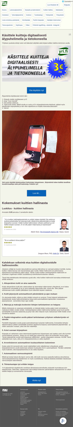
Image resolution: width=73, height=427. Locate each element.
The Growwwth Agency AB (49, 232)
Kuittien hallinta (48, 10)
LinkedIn (22, 413)
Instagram (22, 414)
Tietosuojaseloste (7, 25)
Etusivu (4, 10)
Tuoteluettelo (23, 394)
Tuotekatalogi (38, 15)
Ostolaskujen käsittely (25, 400)
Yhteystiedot (60, 15)
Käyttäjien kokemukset (54, 20)
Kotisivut (28, 15)
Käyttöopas (19, 25)
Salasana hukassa (43, 414)
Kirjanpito (22, 396)
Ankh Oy (56, 253)
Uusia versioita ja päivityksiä (10, 20)
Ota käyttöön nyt (36, 90)
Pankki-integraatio (38, 20)
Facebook (22, 411)
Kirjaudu (67, 5)
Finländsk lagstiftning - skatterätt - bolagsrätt (46, 25)
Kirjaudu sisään (42, 411)
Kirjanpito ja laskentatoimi (32, 10)
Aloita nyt (36, 380)
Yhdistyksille (49, 15)
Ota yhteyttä (41, 415)
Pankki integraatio (24, 393)
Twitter (22, 415)
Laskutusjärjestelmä (16, 10)
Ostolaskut (5, 15)
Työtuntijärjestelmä (17, 15)
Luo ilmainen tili (52, 5)
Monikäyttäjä (26, 20)
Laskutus (22, 392)
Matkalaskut (59, 10)
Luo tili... (36, 193)
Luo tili (39, 413)
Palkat (28, 25)
